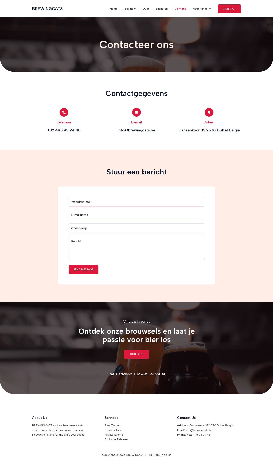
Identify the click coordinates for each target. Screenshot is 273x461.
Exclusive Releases (116, 439)
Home (121, 8)
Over (150, 8)
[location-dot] (209, 112)
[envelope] (136, 112)
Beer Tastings (113, 425)
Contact (182, 8)
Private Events (114, 434)
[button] (210, 8)
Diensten (165, 8)
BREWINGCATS (47, 8)
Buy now (136, 8)
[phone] (64, 112)
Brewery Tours (113, 430)
